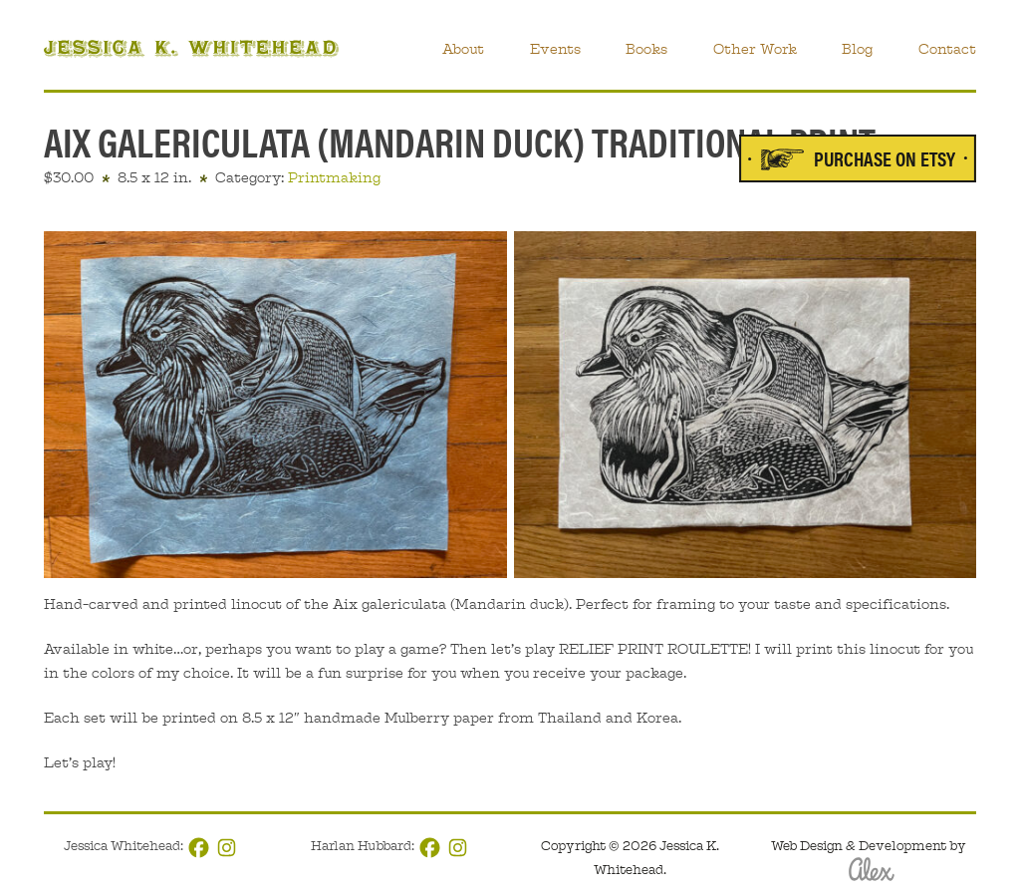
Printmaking (334, 177)
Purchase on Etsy (884, 158)
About (463, 49)
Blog (857, 49)
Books (646, 49)
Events (555, 49)
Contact (947, 49)
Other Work (755, 49)
